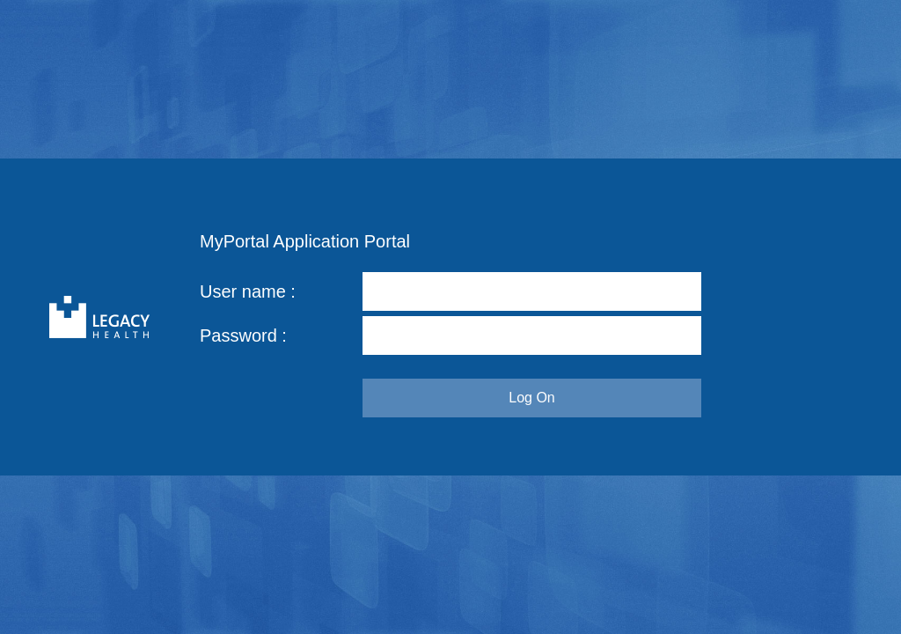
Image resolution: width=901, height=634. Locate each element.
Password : (243, 335)
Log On (531, 397)
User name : (248, 291)
